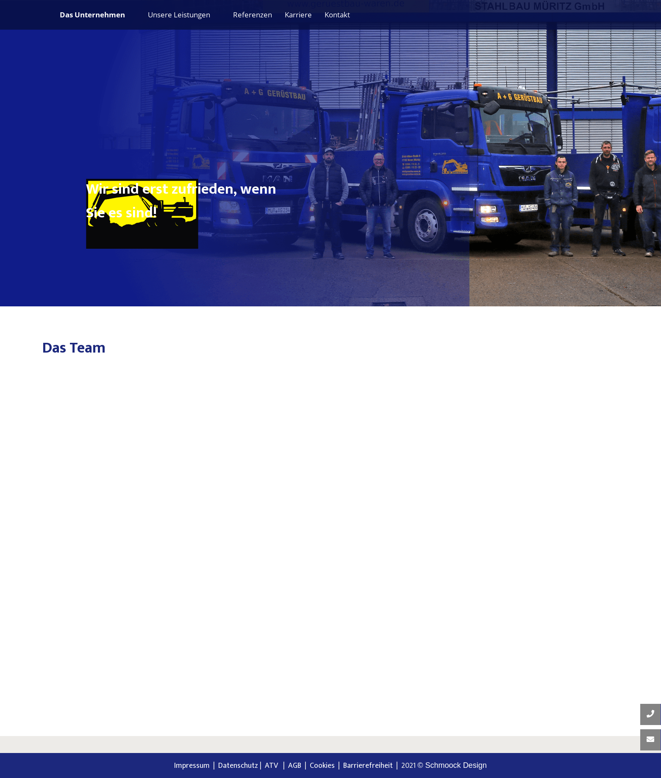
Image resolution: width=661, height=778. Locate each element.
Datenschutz (238, 765)
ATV (273, 765)
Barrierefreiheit (368, 765)
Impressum (192, 765)
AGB (294, 765)
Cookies (322, 765)
